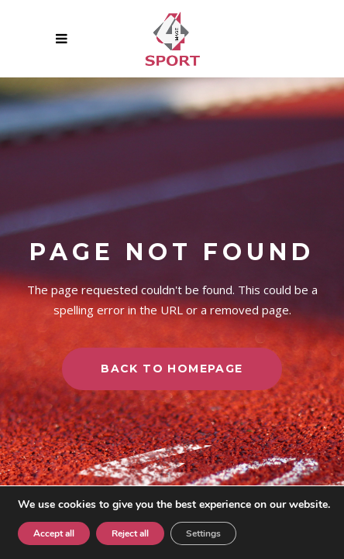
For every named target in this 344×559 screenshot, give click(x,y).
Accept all (53, 533)
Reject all (130, 533)
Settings (203, 533)
